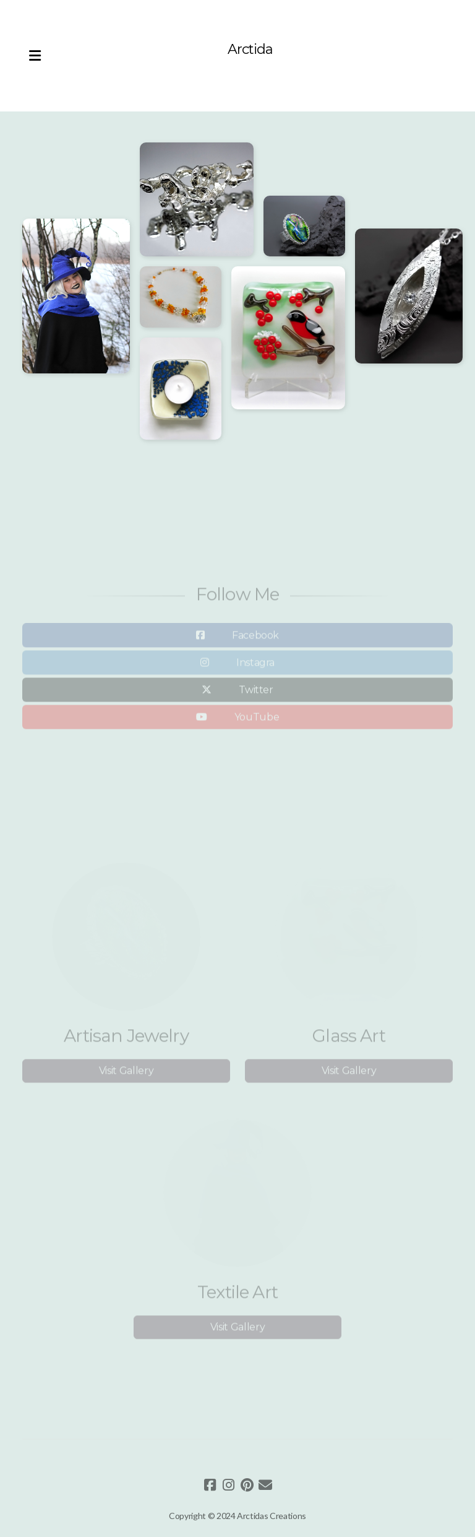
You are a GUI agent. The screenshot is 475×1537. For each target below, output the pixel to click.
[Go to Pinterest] (247, 1485)
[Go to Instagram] (228, 1485)
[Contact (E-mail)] (265, 1485)
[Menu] (34, 55)
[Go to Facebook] (209, 1485)
